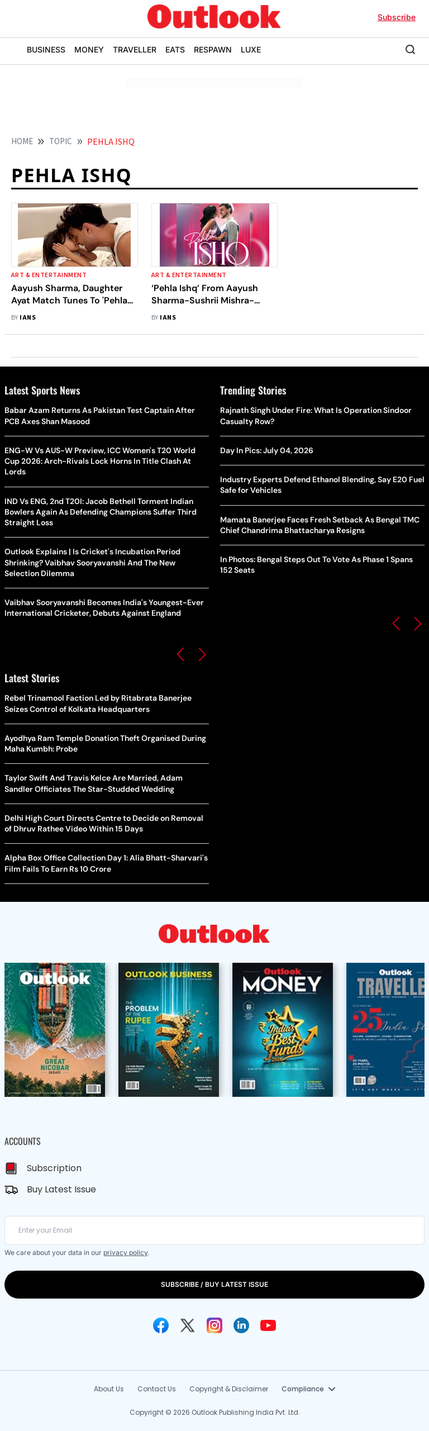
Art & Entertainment (49, 275)
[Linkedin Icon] (241, 1325)
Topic (60, 142)
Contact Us (156, 1389)
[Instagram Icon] (214, 1325)
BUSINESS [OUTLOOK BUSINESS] (46, 49)
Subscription (54, 1168)
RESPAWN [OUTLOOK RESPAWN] (213, 49)
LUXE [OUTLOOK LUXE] (251, 49)
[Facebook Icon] (161, 1325)
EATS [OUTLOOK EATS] (175, 49)
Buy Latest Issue (61, 1189)
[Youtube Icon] (268, 1325)
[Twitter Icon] (188, 1325)
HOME (22, 142)
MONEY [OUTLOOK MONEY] (89, 49)
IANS (28, 317)
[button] (180, 654)
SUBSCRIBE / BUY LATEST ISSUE (214, 1284)
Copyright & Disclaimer (228, 1389)
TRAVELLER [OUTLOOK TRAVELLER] (134, 49)
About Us (109, 1389)
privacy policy (125, 1252)
